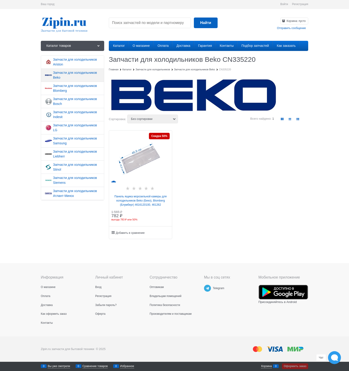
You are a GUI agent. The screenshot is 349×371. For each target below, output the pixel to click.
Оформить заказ (295, 366)
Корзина (266, 366)
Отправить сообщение (291, 28)
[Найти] (206, 23)
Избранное (127, 366)
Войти (284, 4)
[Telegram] (207, 288)
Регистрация (300, 4)
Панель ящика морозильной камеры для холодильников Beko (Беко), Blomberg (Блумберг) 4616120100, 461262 (140, 200)
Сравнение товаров (95, 366)
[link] (282, 119)
